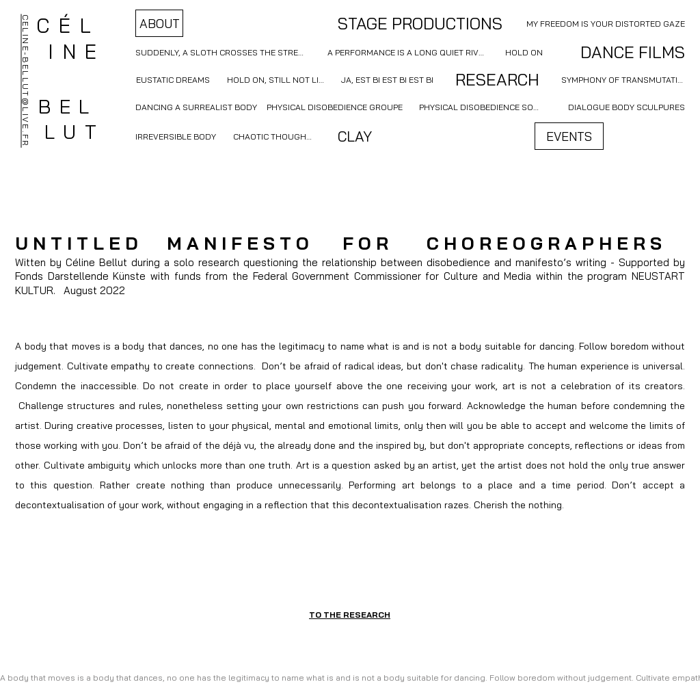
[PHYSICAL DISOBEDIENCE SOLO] (481, 106)
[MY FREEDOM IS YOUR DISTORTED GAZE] (604, 23)
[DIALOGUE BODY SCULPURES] (626, 106)
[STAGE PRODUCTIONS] (420, 23)
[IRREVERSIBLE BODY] (175, 136)
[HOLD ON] (523, 52)
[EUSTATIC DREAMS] (173, 79)
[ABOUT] (159, 23)
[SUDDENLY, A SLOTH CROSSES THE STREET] (220, 52)
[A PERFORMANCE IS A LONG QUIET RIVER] (407, 52)
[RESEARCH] (497, 79)
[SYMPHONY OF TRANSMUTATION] (623, 79)
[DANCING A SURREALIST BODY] (197, 106)
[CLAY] (354, 136)
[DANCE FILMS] (619, 52)
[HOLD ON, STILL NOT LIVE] (277, 79)
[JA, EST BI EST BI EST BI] (387, 79)
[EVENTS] (569, 136)
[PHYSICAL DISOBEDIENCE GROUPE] (334, 106)
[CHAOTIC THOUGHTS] (273, 136)
